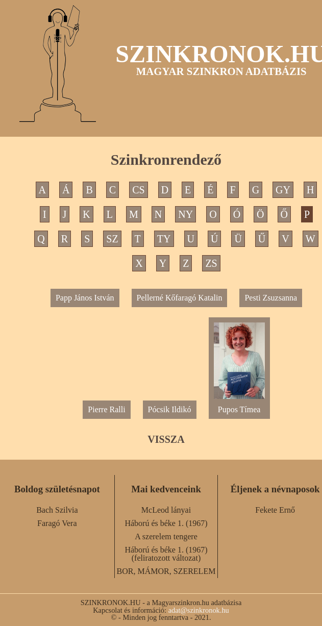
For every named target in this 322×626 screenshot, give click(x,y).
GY (283, 189)
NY (185, 214)
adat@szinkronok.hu (198, 610)
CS (138, 189)
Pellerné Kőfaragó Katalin (179, 297)
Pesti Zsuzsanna (270, 297)
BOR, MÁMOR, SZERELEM (166, 571)
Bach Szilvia (57, 510)
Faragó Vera (57, 523)
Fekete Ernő (275, 510)
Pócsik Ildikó (169, 409)
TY (164, 238)
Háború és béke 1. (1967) (166, 523)
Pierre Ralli (106, 409)
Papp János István (85, 297)
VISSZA (165, 439)
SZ (112, 238)
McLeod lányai (166, 510)
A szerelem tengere (166, 536)
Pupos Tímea (239, 405)
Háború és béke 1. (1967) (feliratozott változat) (166, 553)
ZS (211, 263)
